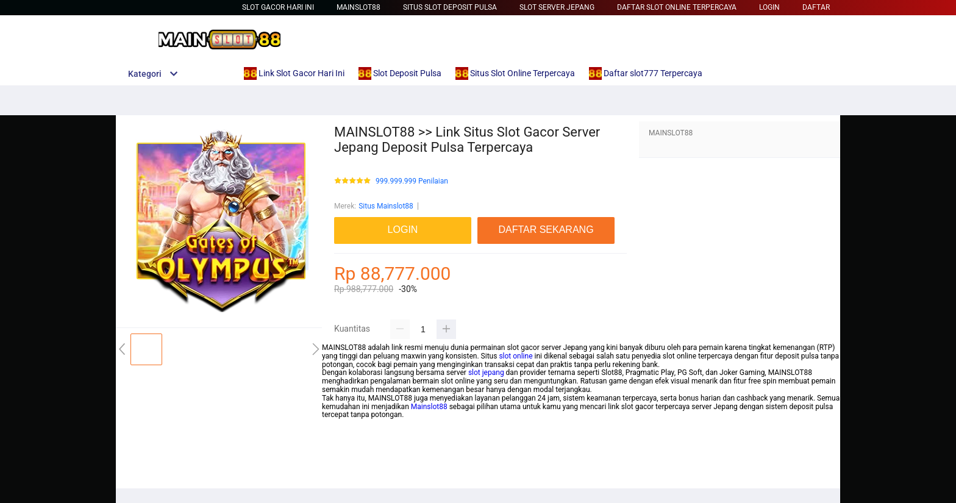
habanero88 (341, 473)
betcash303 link (347, 465)
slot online (515, 356)
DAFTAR (816, 7)
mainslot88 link (347, 423)
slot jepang (486, 372)
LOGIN (769, 7)
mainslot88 (340, 431)
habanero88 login (350, 448)
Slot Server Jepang (556, 7)
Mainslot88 (358, 7)
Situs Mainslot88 (385, 206)
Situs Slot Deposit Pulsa (450, 7)
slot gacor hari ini (278, 7)
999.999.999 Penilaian (412, 181)
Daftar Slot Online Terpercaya (677, 7)
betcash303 (341, 440)
